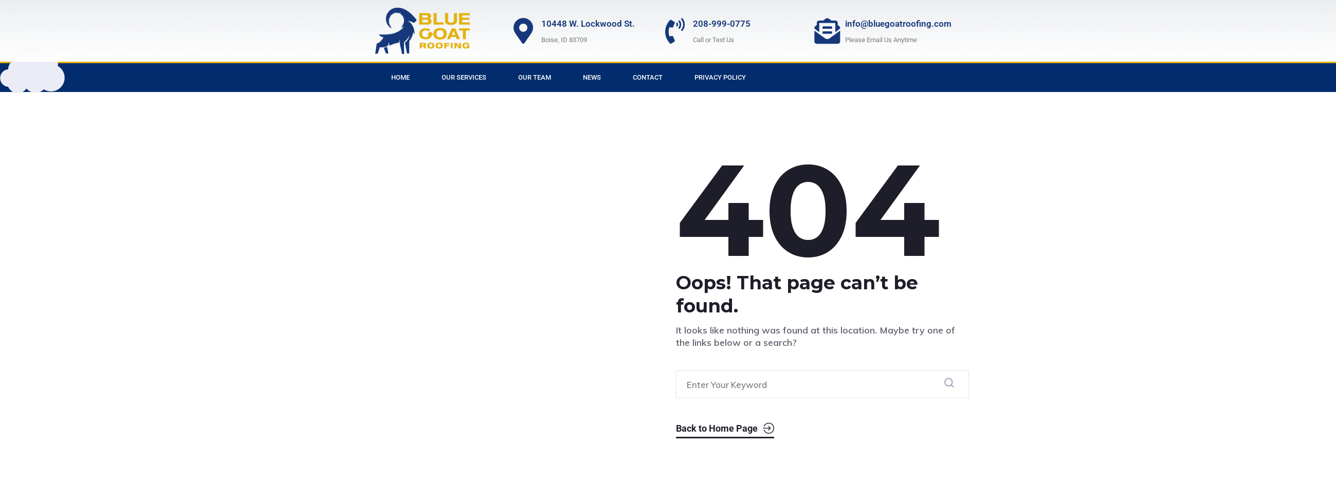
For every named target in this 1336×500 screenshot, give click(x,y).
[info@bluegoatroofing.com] (827, 31)
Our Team (534, 77)
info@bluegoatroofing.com (898, 23)
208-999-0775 (722, 23)
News (592, 77)
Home (400, 77)
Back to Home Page (725, 428)
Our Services (464, 77)
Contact (648, 77)
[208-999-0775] (675, 31)
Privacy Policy (720, 77)
